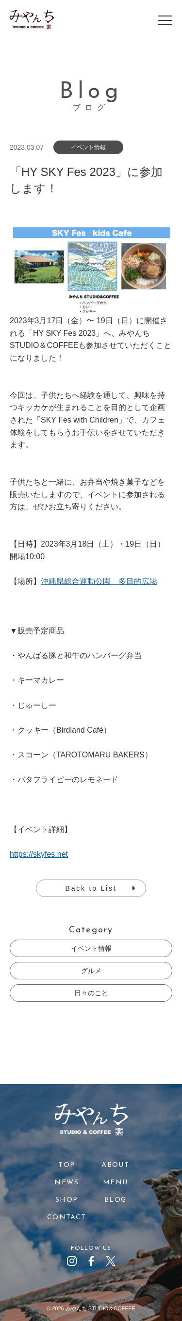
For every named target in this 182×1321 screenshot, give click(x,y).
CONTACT (66, 1217)
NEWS (66, 1182)
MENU (115, 1182)
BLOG (115, 1200)
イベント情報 (91, 948)
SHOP (66, 1200)
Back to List (91, 888)
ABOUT (115, 1165)
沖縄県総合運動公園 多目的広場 (99, 581)
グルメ (91, 971)
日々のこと (91, 993)
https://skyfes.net (39, 854)
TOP (66, 1165)
